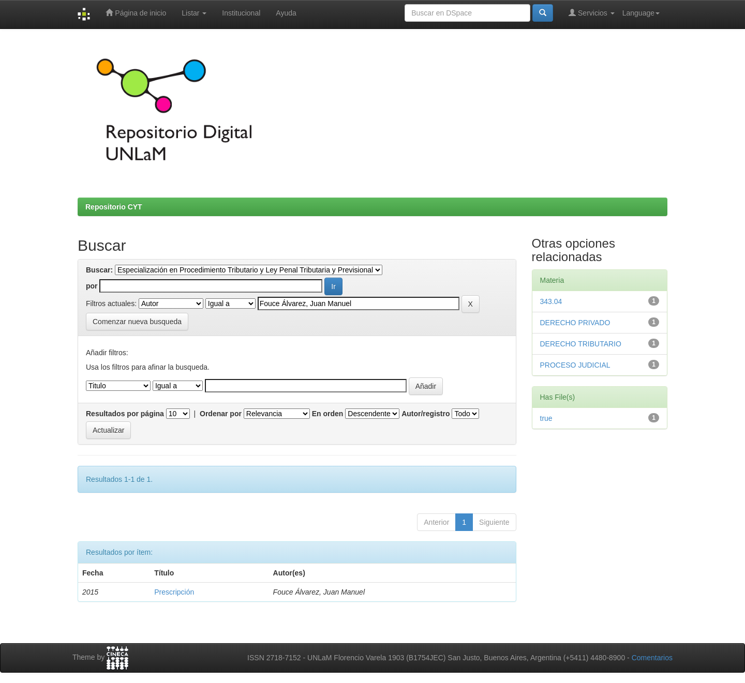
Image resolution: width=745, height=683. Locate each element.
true (546, 418)
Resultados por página (125, 413)
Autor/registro (425, 413)
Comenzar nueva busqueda (137, 321)
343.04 (551, 301)
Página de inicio (136, 12)
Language (641, 13)
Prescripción (174, 592)
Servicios (592, 12)
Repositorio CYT (113, 207)
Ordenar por (221, 413)
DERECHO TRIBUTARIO (580, 344)
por (92, 286)
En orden (328, 413)
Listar (194, 13)
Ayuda (286, 13)
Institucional (241, 13)
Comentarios (652, 658)
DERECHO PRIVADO (575, 322)
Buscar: (99, 270)
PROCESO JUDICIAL (575, 365)
